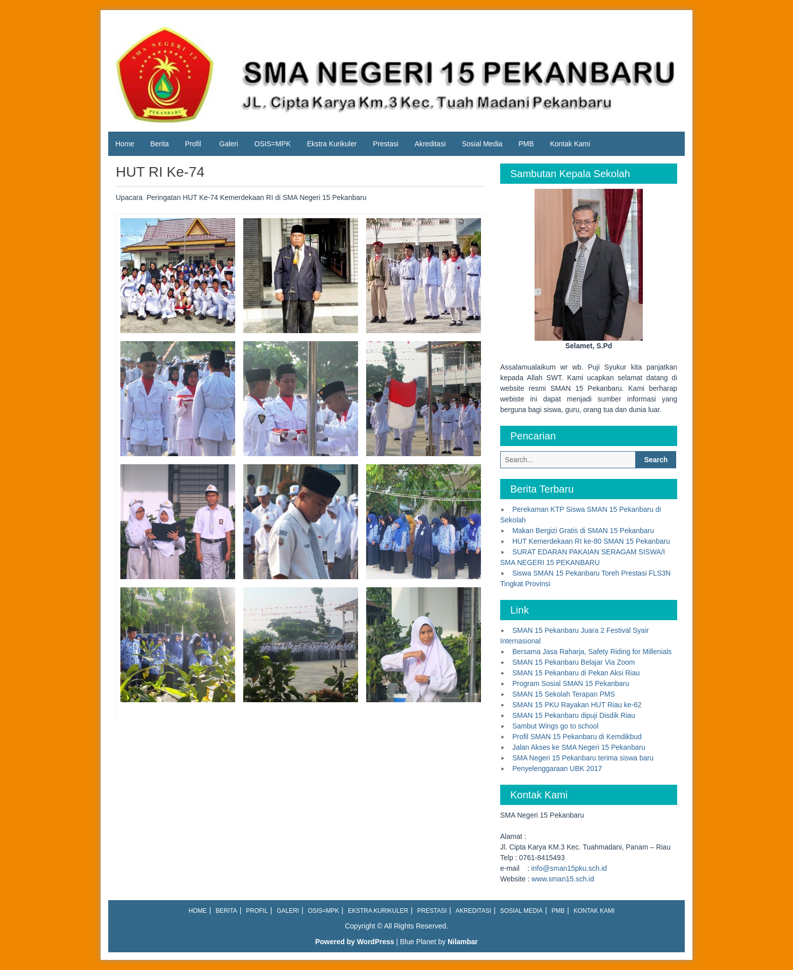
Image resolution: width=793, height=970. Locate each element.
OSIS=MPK (272, 144)
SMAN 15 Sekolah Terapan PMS (563, 694)
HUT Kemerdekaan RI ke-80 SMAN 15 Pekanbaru (591, 541)
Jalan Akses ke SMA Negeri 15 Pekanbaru (578, 747)
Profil (193, 144)
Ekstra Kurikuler (332, 144)
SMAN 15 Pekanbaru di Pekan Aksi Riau (576, 673)
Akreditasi (430, 144)
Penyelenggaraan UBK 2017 (557, 768)
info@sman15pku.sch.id (569, 868)
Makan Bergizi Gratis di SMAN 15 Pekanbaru (583, 531)
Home (124, 144)
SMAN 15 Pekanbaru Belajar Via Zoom (573, 662)
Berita (159, 144)
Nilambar (463, 942)
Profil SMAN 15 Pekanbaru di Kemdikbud (577, 737)
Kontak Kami (570, 144)
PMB (526, 144)
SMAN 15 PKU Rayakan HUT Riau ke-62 (577, 705)
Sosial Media (482, 144)
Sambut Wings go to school (555, 726)
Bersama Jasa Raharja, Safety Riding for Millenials (592, 652)
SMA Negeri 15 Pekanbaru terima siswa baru (582, 758)
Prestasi (386, 144)
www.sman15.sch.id (563, 879)
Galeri (228, 144)
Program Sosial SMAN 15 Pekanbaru (570, 683)
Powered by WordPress (354, 942)
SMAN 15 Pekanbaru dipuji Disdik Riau (573, 715)
